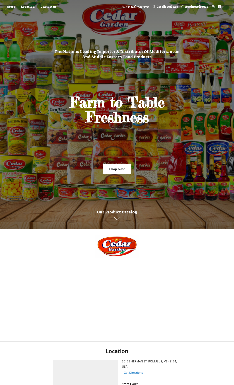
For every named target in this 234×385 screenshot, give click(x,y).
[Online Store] (117, 246)
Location (28, 7)
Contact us (48, 7)
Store (11, 7)
